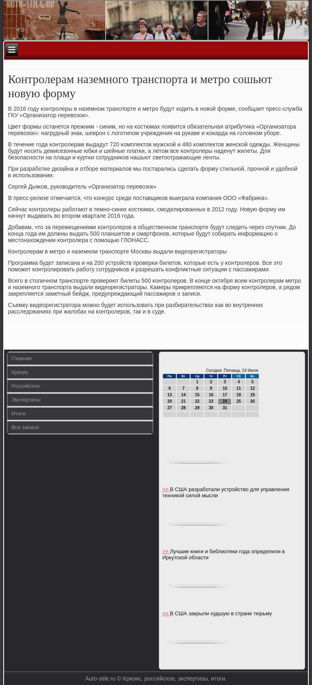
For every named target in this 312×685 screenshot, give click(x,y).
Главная (21, 358)
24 (225, 401)
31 (225, 408)
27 (169, 408)
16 (211, 395)
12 (252, 388)
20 (169, 401)
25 (238, 401)
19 (252, 395)
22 (197, 401)
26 (252, 401)
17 (225, 395)
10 (225, 388)
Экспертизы (25, 400)
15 (197, 395)
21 (183, 401)
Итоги (18, 413)
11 (238, 388)
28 (183, 408)
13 (169, 395)
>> (166, 489)
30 (211, 408)
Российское (25, 386)
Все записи (25, 427)
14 (183, 395)
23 (211, 401)
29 (197, 408)
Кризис (19, 372)
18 (238, 395)
